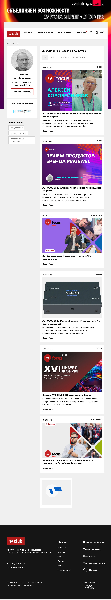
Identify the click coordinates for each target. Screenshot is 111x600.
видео (53, 57)
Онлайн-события (44, 32)
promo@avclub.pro (15, 565)
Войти (93, 568)
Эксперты (81, 32)
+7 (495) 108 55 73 (16, 561)
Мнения (61, 550)
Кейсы (61, 554)
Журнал (28, 32)
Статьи (61, 559)
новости (64, 57)
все (45, 57)
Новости (62, 545)
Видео (61, 563)
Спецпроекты (64, 568)
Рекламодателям (94, 561)
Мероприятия (64, 32)
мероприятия (80, 57)
